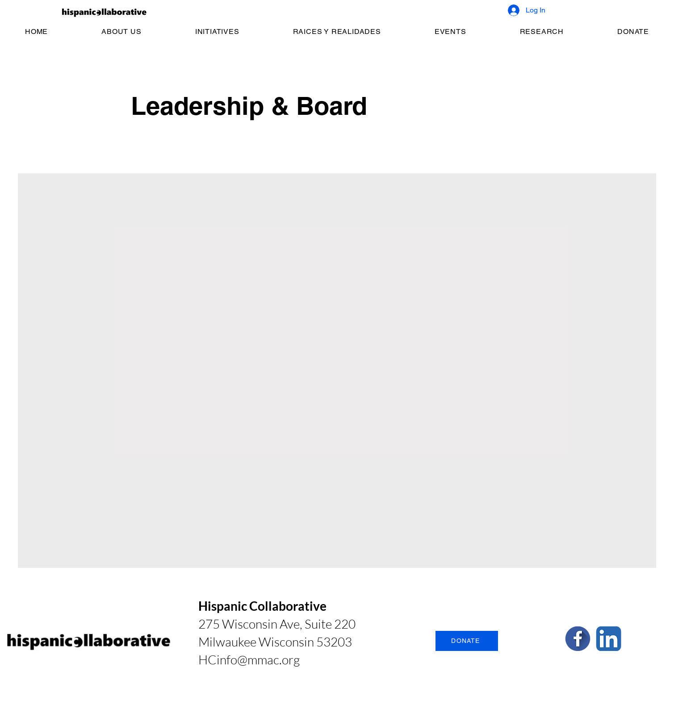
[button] (121, 31)
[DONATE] (466, 641)
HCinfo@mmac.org (249, 659)
